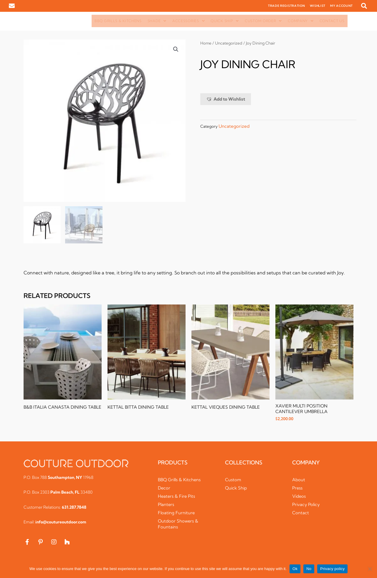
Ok (294, 568)
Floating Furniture (177, 513)
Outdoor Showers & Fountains (178, 524)
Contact (300, 513)
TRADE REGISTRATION (286, 6)
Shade (157, 21)
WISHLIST (318, 6)
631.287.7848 (74, 507)
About (298, 480)
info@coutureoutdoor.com (60, 522)
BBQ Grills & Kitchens (118, 21)
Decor (164, 488)
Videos (299, 496)
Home (206, 43)
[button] (364, 6)
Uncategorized (229, 43)
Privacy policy (332, 568)
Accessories (188, 21)
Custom (233, 480)
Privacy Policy (306, 504)
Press (297, 488)
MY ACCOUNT (341, 6)
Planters (166, 504)
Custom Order (263, 21)
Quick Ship (225, 21)
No (308, 568)
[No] (370, 569)
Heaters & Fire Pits (177, 496)
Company (301, 21)
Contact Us (332, 21)
